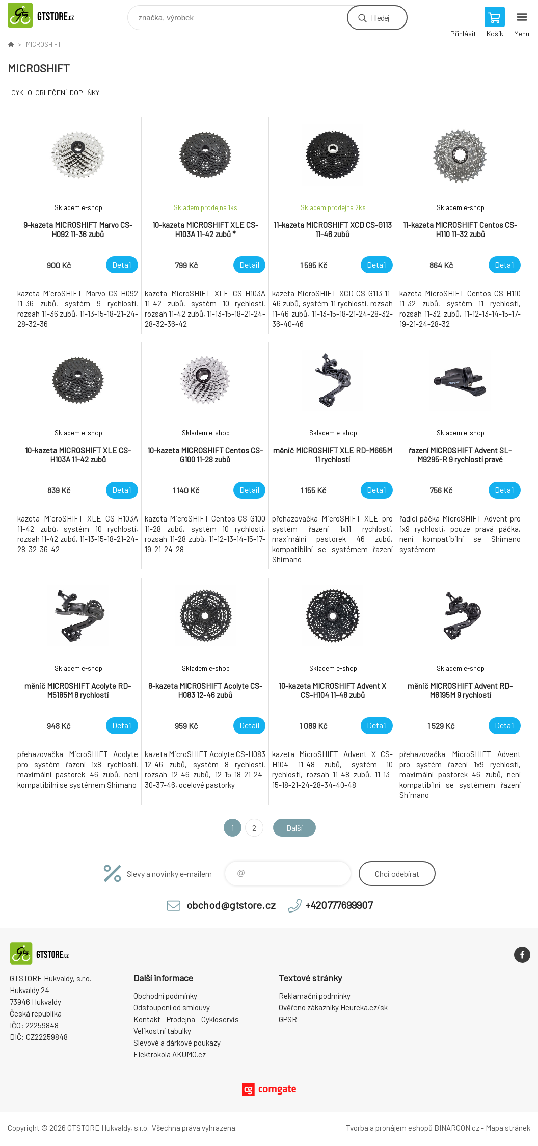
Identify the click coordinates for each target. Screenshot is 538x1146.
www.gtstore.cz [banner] (53, 15)
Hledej (380, 17)
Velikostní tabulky (162, 1030)
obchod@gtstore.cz (231, 905)
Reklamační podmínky (315, 995)
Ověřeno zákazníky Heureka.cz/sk (333, 1007)
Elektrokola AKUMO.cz (169, 1054)
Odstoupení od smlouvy (171, 1007)
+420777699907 (338, 905)
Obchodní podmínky (165, 995)
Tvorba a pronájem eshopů (389, 1127)
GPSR (288, 1019)
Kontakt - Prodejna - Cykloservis (186, 1019)
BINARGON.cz (456, 1127)
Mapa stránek (508, 1127)
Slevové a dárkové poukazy (177, 1042)
